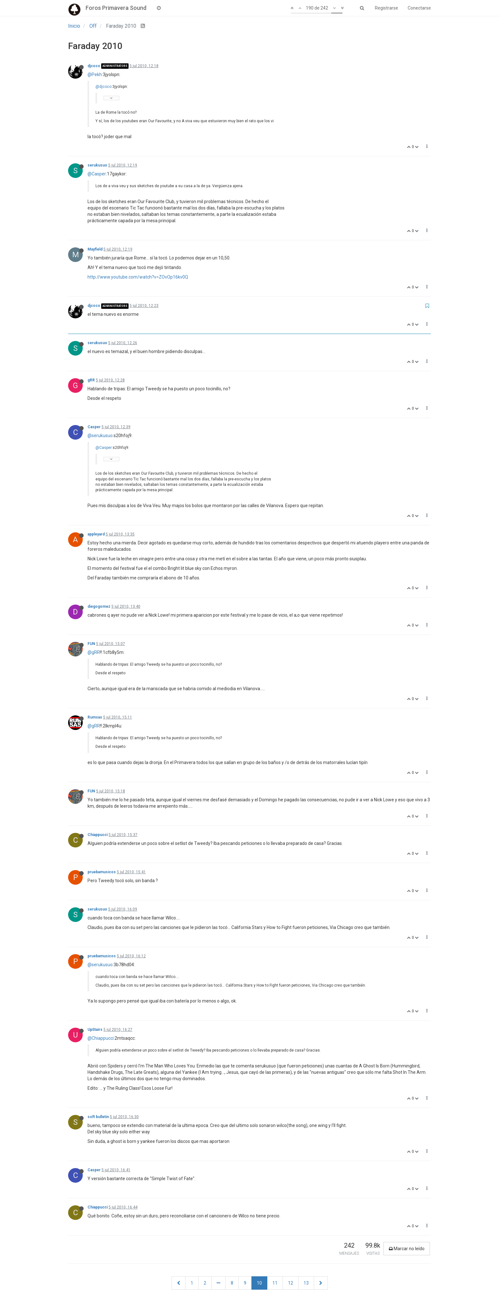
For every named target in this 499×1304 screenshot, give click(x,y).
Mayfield (95, 249)
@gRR (94, 652)
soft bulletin (98, 1117)
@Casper (97, 173)
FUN (91, 643)
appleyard (96, 534)
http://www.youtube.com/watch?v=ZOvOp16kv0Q (138, 277)
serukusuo (97, 165)
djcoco (94, 66)
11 (275, 1283)
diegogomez (99, 606)
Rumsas (95, 717)
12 (290, 1283)
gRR (91, 380)
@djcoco (103, 86)
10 (259, 1283)
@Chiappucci (101, 1038)
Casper (94, 427)
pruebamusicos (102, 872)
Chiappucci (98, 835)
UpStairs (95, 1029)
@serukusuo (100, 435)
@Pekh (95, 74)
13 (306, 1283)
